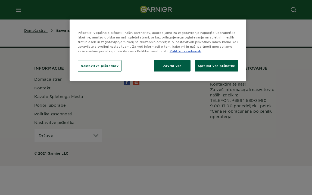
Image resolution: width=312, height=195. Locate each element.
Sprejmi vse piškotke (216, 65)
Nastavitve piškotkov (99, 65)
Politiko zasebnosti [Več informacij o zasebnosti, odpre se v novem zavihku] (185, 51)
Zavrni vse (172, 65)
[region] (158, 50)
